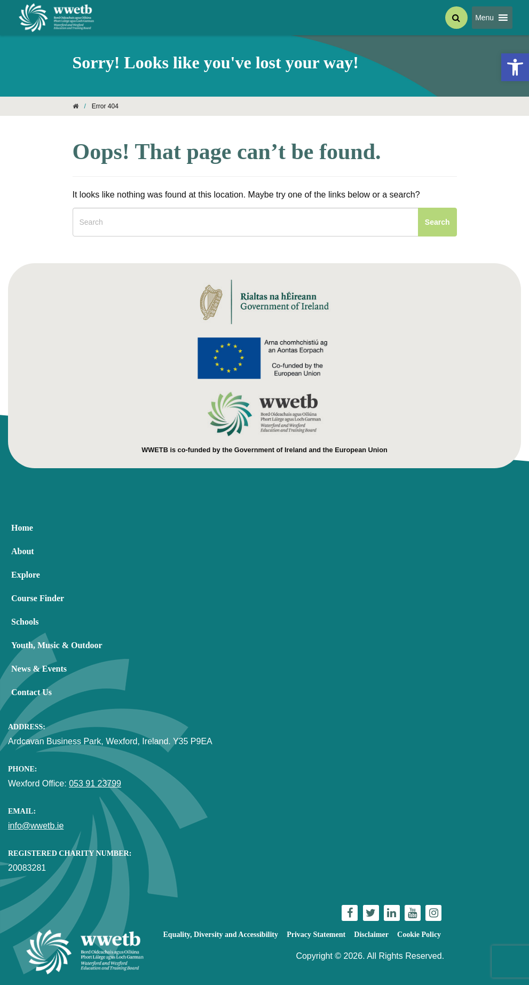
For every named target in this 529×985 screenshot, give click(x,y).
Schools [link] (25, 621)
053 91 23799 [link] (95, 783)
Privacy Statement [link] (316, 935)
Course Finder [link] (37, 598)
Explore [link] (25, 574)
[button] (484, 17)
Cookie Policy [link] (419, 935)
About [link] (22, 551)
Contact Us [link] (31, 692)
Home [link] (22, 527)
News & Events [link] (39, 668)
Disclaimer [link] (371, 935)
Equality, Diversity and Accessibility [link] (220, 935)
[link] (515, 67)
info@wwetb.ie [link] (36, 825)
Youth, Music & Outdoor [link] (56, 645)
